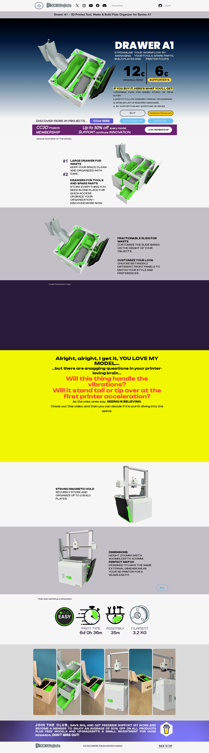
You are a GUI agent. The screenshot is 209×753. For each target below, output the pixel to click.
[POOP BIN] (160, 121)
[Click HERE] (101, 121)
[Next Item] (170, 682)
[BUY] (132, 113)
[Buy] (162, 587)
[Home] (39, 5)
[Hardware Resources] (160, 113)
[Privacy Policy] (117, 5)
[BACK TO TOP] (165, 746)
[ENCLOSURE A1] (132, 121)
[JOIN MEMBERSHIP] (158, 130)
